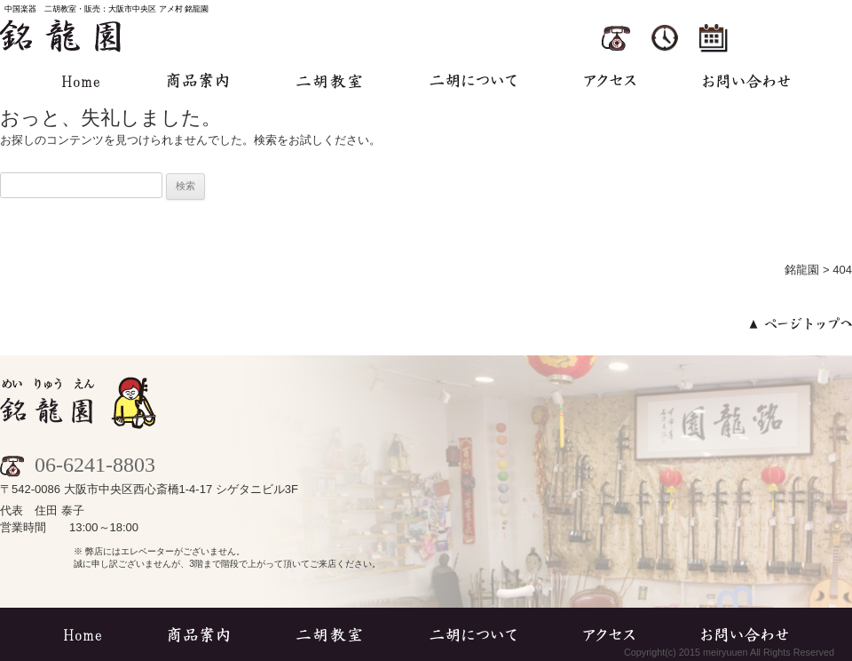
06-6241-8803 (77, 464)
